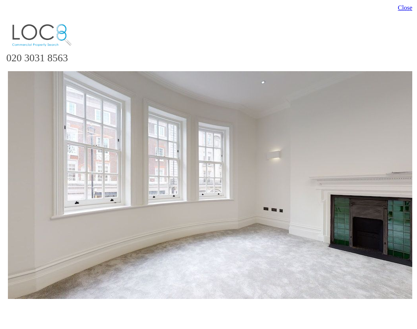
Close (405, 7)
